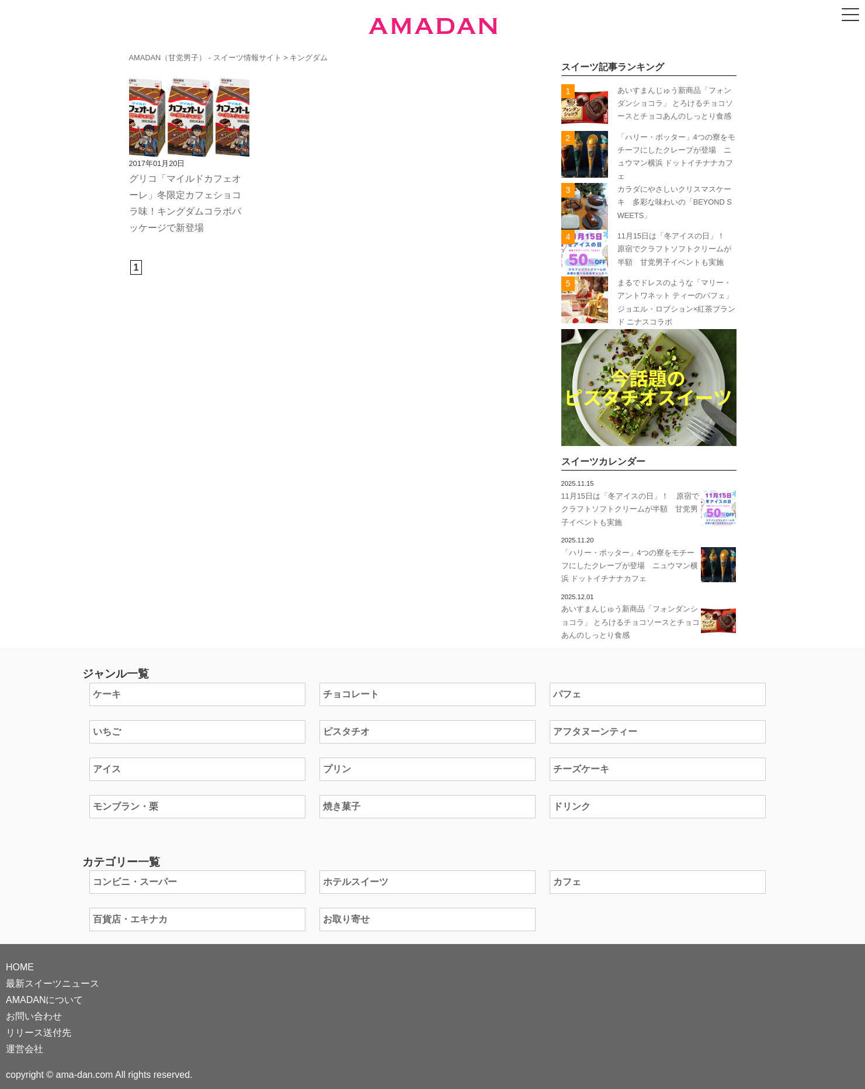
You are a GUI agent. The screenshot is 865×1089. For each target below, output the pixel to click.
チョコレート (351, 694)
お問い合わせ (34, 1016)
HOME (20, 967)
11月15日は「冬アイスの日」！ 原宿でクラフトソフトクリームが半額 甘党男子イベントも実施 (674, 249)
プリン (337, 769)
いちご (107, 732)
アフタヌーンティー (595, 732)
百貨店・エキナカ (130, 919)
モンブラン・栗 (125, 806)
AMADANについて (44, 1000)
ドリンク (571, 806)
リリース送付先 (38, 1033)
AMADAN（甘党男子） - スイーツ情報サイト (205, 57)
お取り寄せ (346, 919)
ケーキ (107, 694)
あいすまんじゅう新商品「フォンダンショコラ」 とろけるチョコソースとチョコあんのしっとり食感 (675, 103)
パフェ (567, 694)
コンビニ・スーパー (135, 882)
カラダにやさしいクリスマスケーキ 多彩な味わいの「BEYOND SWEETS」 (674, 202)
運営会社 (24, 1049)
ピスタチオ (346, 732)
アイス (107, 769)
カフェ (567, 882)
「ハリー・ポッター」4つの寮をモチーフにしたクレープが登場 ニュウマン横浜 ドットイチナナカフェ (629, 565)
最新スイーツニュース (52, 983)
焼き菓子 (341, 806)
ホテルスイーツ (355, 882)
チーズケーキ (581, 769)
